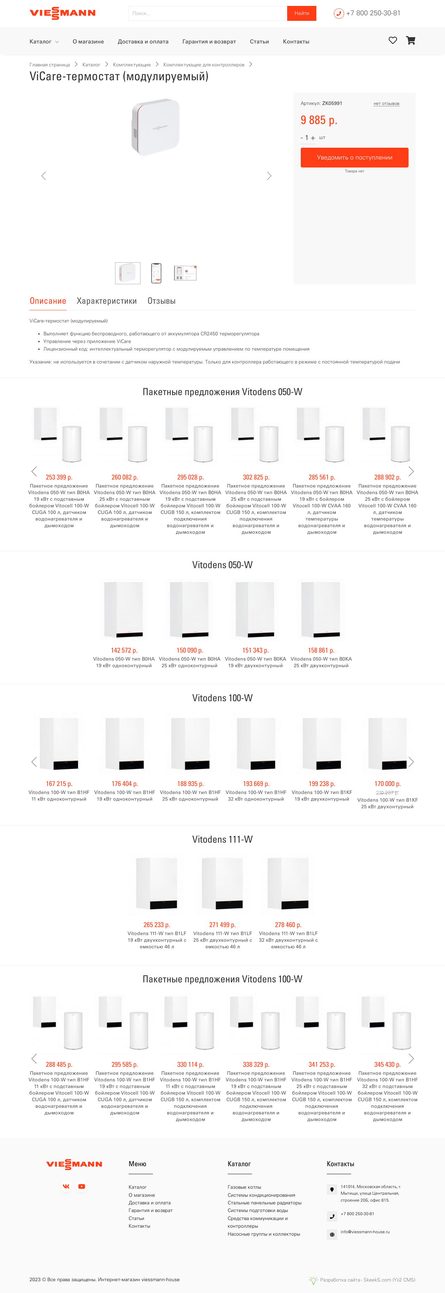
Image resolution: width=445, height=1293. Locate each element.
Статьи (259, 41)
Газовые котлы (244, 1187)
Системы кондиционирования (261, 1195)
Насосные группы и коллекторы (264, 1234)
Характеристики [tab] (107, 300)
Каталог (41, 41)
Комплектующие (132, 65)
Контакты (296, 41)
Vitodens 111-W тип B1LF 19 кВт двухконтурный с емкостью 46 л (157, 940)
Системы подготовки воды (258, 1210)
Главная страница (50, 65)
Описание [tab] (48, 300)
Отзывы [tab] (161, 300)
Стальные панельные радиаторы (264, 1203)
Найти (301, 13)
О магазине (88, 41)
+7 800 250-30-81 (373, 13)
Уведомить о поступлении (355, 157)
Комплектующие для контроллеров (203, 65)
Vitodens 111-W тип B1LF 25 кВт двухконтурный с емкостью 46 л (222, 940)
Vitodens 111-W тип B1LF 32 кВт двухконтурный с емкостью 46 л (288, 940)
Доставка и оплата (143, 41)
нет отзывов (386, 103)
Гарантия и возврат (209, 41)
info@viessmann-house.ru (365, 1231)
